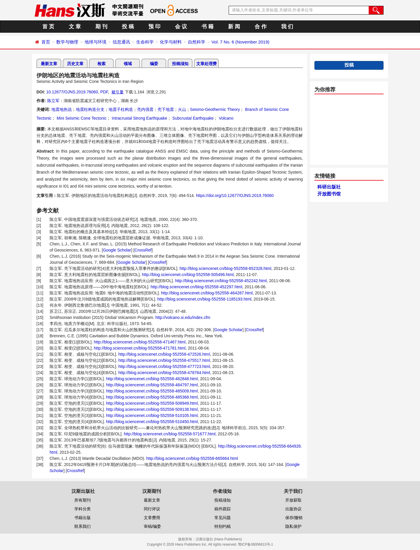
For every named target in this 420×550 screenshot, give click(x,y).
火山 (182, 109)
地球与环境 (95, 41)
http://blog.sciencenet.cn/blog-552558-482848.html (152, 378)
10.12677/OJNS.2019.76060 (72, 92)
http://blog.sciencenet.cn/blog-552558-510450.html (152, 421)
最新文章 (49, 63)
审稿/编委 (152, 526)
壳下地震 (166, 109)
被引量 (117, 92)
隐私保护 (293, 526)
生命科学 (145, 41)
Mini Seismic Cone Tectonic (80, 118)
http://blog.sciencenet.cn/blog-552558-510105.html (152, 415)
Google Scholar (117, 250)
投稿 (349, 64)
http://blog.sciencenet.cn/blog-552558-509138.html (152, 409)
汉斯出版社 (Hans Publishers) (219, 539)
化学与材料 (171, 41)
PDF (104, 92)
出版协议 (293, 509)
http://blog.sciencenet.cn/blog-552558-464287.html (207, 293)
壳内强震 (145, 109)
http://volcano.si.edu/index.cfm (182, 317)
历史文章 (75, 63)
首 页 (48, 26)
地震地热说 (61, 109)
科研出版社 (329, 186)
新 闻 (234, 26)
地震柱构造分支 (90, 109)
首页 (45, 41)
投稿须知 (180, 63)
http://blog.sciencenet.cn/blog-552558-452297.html (196, 286)
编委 (154, 63)
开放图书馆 (329, 193)
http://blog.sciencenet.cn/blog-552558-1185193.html (204, 299)
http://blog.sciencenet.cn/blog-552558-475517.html (164, 360)
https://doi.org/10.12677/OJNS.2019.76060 (235, 195)
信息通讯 (121, 41)
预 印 (154, 26)
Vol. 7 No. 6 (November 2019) (240, 41)
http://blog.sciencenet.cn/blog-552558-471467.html (140, 342)
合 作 (261, 26)
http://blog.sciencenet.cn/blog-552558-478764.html (164, 372)
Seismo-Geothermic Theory (215, 109)
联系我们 (82, 526)
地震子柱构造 (120, 109)
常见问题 (222, 517)
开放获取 (293, 500)
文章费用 (152, 517)
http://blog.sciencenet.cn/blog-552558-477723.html (164, 366)
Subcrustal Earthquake (192, 118)
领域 (128, 63)
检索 (101, 63)
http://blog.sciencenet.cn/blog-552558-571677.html (169, 434)
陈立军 (53, 100)
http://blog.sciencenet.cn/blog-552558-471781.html (140, 348)
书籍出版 (82, 517)
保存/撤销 (294, 517)
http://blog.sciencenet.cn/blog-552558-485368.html (152, 397)
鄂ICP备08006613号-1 (255, 544)
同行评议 (152, 509)
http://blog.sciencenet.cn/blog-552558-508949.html (152, 403)
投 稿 (128, 26)
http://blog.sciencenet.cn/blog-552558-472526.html (164, 354)
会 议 (181, 26)
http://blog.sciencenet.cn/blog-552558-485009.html (152, 391)
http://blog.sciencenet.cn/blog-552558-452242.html (221, 280)
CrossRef (142, 250)
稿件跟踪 (222, 509)
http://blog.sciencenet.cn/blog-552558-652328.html (225, 268)
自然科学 (196, 41)
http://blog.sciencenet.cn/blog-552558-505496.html (188, 274)
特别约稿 (222, 526)
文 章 (75, 26)
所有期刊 (82, 500)
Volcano (225, 118)
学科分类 (82, 509)
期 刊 (101, 26)
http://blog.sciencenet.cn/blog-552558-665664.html (192, 458)
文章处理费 (206, 63)
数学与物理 (67, 41)
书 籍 (208, 26)
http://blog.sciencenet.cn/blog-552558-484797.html (152, 385)
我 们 (287, 26)
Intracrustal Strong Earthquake (139, 118)
